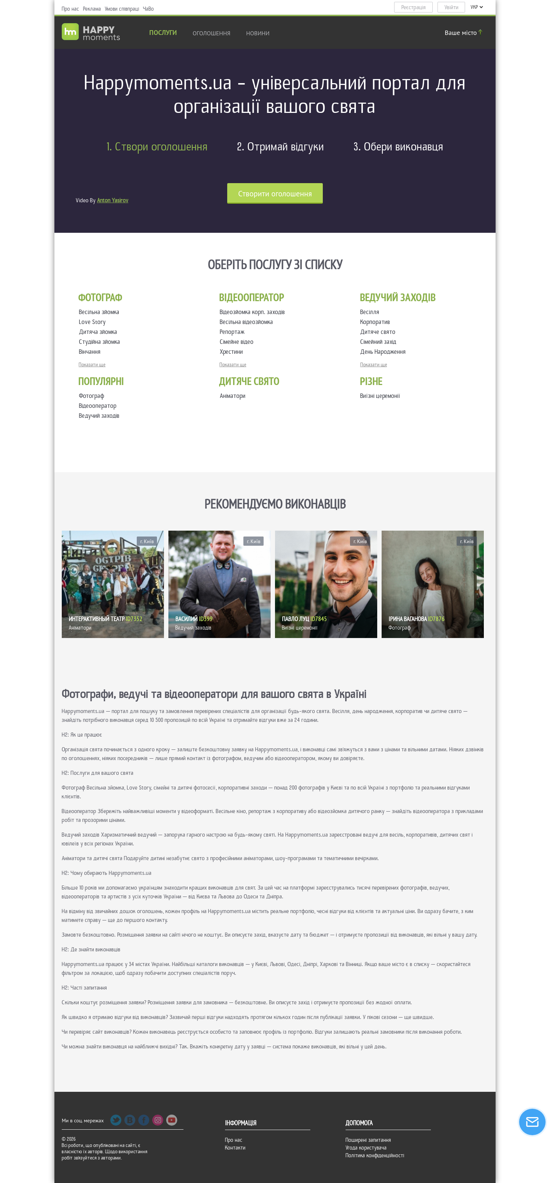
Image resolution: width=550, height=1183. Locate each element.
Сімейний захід (379, 342)
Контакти (235, 1148)
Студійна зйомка (101, 342)
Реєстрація (413, 7)
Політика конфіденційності (375, 1155)
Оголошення (212, 33)
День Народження (384, 352)
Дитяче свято (379, 332)
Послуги (163, 33)
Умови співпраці (122, 9)
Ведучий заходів (99, 416)
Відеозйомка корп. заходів (254, 312)
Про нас (70, 9)
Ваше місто (465, 32)
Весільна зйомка (100, 312)
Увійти (451, 7)
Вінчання (91, 352)
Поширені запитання (368, 1140)
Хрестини (233, 352)
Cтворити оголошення (275, 194)
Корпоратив (376, 322)
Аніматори (233, 396)
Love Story (94, 322)
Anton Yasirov (112, 200)
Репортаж (233, 332)
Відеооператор (98, 406)
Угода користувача (366, 1148)
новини (258, 33)
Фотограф (91, 396)
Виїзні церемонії (380, 396)
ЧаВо (148, 9)
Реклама (92, 9)
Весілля (371, 312)
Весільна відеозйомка (248, 322)
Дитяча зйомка (99, 332)
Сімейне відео (238, 342)
